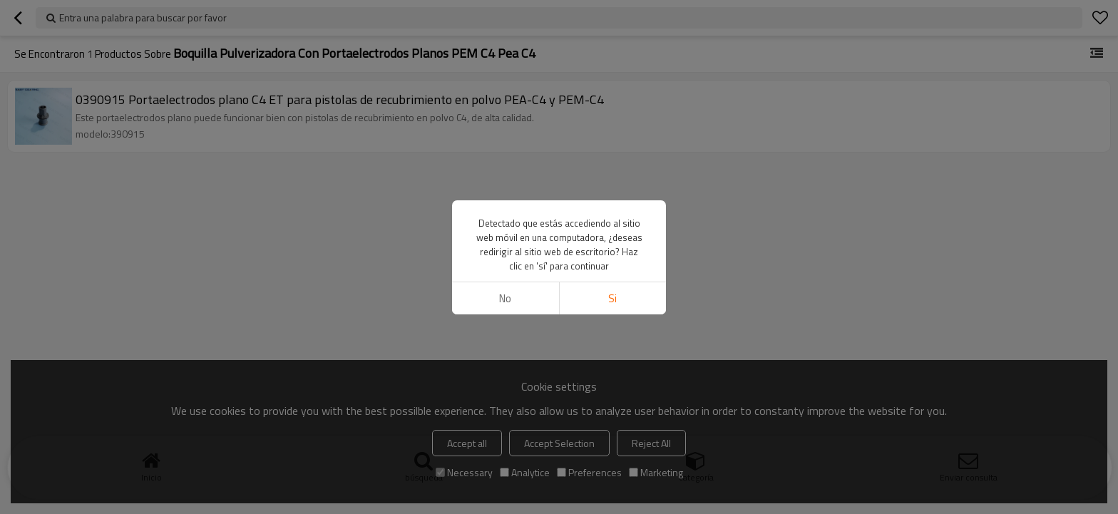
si (612, 298)
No (505, 298)
